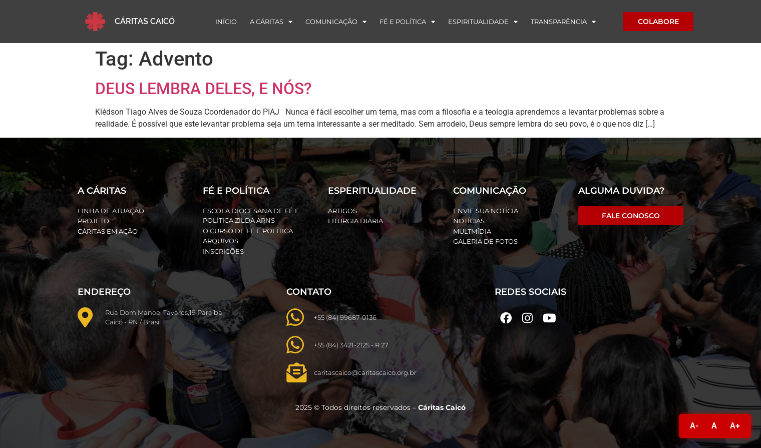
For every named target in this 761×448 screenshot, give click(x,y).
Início (226, 22)
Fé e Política (407, 22)
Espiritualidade (483, 22)
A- (694, 425)
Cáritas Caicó (145, 21)
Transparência (563, 22)
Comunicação (335, 22)
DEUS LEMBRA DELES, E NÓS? (203, 88)
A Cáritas (271, 22)
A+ (735, 425)
